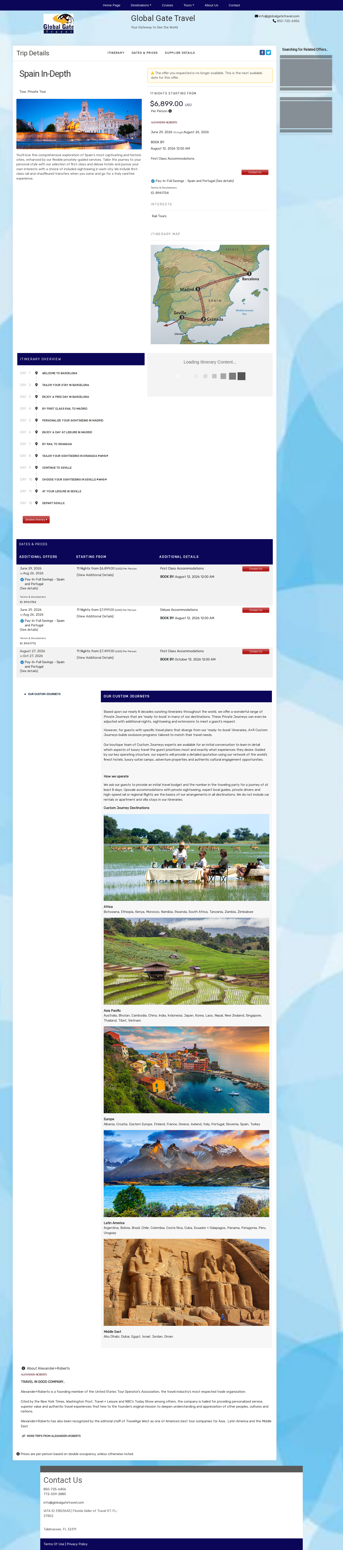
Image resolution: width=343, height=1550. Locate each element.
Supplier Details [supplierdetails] (180, 52)
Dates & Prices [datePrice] (145, 52)
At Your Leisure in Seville (61, 491)
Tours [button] (188, 5)
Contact (234, 5)
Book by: (167, 577)
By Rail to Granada (57, 444)
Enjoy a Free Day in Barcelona (65, 396)
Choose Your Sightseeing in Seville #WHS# (74, 479)
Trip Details (32, 53)
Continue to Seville (57, 467)
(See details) (225, 181)
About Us (211, 5)
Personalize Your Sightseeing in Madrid (72, 420)
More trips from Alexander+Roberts (51, 1436)
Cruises (167, 5)
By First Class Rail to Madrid (64, 408)
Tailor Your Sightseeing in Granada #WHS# (75, 456)
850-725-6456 (55, 1489)
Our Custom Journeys (44, 694)
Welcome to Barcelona (59, 373)
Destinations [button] (140, 5)
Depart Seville (53, 503)
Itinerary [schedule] (116, 52)
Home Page (111, 5)
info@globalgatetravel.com (279, 16)
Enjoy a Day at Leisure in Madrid (67, 432)
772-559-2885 (55, 1494)
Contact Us (254, 172)
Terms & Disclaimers (164, 187)
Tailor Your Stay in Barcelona (65, 385)
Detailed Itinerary (36, 519)
